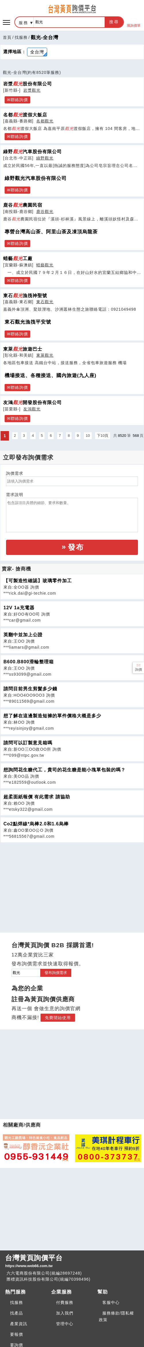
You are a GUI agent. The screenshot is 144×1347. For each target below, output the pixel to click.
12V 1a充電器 (18, 607)
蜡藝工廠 (17, 258)
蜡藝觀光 (44, 265)
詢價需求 (14, 473)
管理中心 (64, 1323)
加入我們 (64, 1313)
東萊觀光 (44, 355)
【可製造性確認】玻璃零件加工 (37, 580)
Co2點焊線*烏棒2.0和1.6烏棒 (36, 823)
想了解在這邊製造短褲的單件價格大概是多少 (52, 715)
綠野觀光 (44, 158)
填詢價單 (134, 22)
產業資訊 (18, 1323)
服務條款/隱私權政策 (116, 1316)
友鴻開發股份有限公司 (32, 402)
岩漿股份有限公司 (27, 83)
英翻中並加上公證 (23, 634)
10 (88, 435)
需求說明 (14, 494)
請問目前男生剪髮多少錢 (30, 688)
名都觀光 (44, 121)
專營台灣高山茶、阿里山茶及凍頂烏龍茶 (51, 232)
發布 (76, 547)
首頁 (7, 37)
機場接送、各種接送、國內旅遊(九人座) (50, 375)
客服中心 (111, 1302)
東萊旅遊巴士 (22, 348)
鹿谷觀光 (44, 211)
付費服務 (64, 1302)
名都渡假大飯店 (25, 114)
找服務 (21, 37)
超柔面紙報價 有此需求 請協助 (36, 796)
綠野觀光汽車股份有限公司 (36, 178)
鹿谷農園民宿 (22, 204)
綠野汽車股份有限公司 (32, 151)
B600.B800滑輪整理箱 (28, 661)
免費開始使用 (58, 1017)
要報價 (16, 1334)
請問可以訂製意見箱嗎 (27, 742)
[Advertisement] (72, 883)
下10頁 (102, 435)
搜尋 (114, 22)
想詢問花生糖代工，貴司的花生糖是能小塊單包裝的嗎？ (64, 769)
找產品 (16, 1313)
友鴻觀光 (32, 409)
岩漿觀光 (32, 90)
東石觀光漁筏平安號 (28, 322)
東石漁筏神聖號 (25, 295)
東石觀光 (44, 301)
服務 (23, 22)
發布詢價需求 (56, 973)
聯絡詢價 (19, 99)
